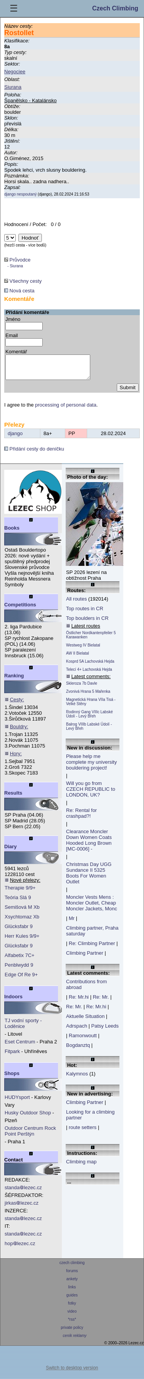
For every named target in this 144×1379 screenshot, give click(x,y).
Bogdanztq (78, 1050)
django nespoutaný (20, 194)
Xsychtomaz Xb (22, 921)
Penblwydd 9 (19, 969)
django (15, 438)
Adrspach (76, 1030)
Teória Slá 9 (18, 902)
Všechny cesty (22, 281)
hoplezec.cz (20, 1248)
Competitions (20, 609)
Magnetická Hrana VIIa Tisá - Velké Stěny (91, 706)
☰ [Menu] (14, 8)
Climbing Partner (84, 957)
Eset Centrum (20, 1046)
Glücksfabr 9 (19, 931)
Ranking (14, 680)
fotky (72, 1308)
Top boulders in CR (87, 623)
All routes (76, 603)
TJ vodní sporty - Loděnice (23, 1028)
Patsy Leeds (105, 1030)
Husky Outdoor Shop (28, 1117)
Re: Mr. (101, 1001)
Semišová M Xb (22, 912)
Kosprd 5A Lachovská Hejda (90, 666)
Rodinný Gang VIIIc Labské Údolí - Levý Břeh (89, 718)
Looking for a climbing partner (90, 1119)
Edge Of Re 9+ (21, 979)
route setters (82, 1132)
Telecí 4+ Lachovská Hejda (89, 674)
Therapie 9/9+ (20, 892)
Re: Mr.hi (79, 1001)
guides (72, 1300)
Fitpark (12, 1056)
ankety (72, 1283)
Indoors (13, 1001)
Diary (10, 851)
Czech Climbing (115, 8)
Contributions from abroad (86, 989)
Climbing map (81, 1166)
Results (13, 797)
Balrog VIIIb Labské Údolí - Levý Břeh (89, 731)
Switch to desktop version (72, 1372)
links (72, 1292)
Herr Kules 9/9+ (22, 941)
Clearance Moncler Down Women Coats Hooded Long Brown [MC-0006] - (89, 844)
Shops (12, 1078)
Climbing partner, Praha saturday (92, 935)
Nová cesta (19, 291)
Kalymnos (77, 1078)
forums (72, 1275)
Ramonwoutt (83, 1040)
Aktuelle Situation (85, 1021)
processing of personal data (65, 409)
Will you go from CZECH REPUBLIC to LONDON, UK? (90, 793)
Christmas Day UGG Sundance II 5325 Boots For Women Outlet (88, 877)
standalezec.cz (23, 1192)
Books (12, 532)
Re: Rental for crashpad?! (81, 818)
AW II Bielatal (77, 658)
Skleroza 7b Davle (81, 688)
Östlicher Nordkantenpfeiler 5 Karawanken (91, 639)
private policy (72, 1332)
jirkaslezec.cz (21, 1207)
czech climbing (72, 1267)
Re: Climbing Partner (92, 948)
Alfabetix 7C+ (20, 960)
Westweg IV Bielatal (83, 650)
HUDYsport (17, 1102)
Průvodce (17, 262)
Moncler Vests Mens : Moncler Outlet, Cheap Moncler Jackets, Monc (91, 907)
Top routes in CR (84, 613)
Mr (71, 923)
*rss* (72, 1324)
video (72, 1316)
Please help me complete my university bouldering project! (91, 766)
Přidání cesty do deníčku (34, 453)
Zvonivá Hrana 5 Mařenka (88, 696)
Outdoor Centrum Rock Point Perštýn (30, 1135)
